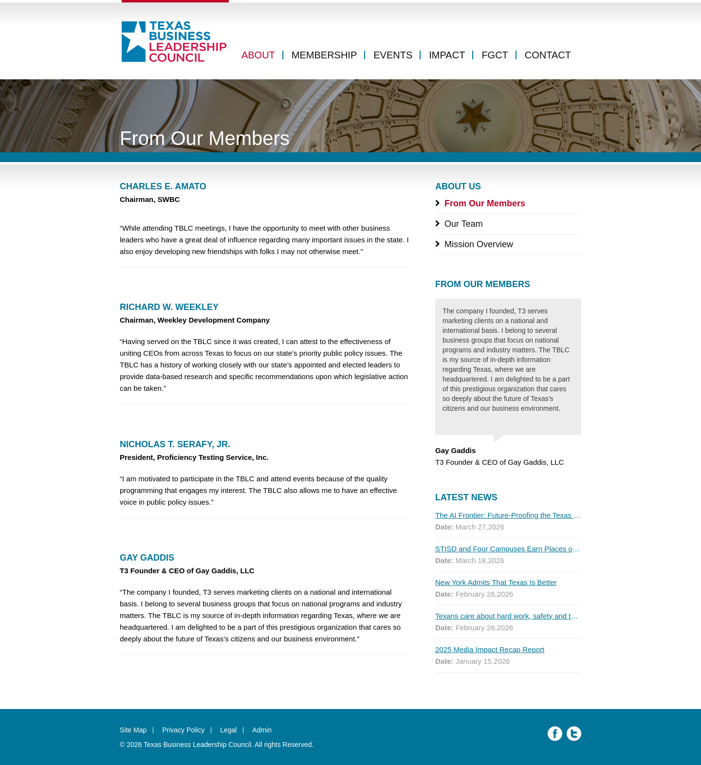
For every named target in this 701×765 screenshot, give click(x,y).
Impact (447, 55)
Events (392, 55)
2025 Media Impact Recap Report (489, 649)
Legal (228, 730)
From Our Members (484, 203)
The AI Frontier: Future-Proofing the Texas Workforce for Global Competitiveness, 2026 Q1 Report (508, 515)
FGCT (494, 55)
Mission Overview (478, 244)
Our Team (463, 224)
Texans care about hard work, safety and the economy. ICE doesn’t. (508, 616)
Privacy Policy (183, 730)
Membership (324, 55)
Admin (262, 730)
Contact (548, 55)
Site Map (133, 730)
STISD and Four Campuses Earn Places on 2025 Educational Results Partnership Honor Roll (508, 549)
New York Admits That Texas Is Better (496, 582)
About (258, 55)
